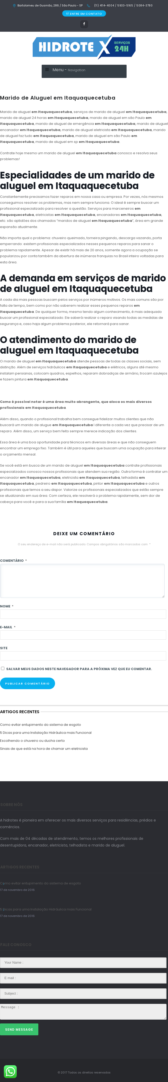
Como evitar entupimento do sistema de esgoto (40, 724)
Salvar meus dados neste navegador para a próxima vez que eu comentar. (79, 668)
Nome (6, 606)
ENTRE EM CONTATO (84, 14)
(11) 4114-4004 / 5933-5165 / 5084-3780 (123, 5)
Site (3, 648)
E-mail (7, 627)
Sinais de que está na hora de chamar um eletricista (44, 748)
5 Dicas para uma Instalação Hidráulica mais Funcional (46, 732)
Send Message (19, 1029)
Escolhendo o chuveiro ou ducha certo (32, 740)
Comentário (13, 560)
